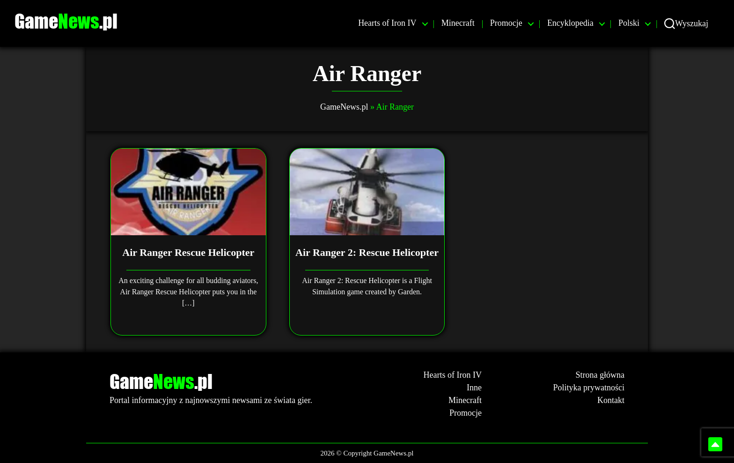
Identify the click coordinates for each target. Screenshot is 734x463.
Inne (474, 387)
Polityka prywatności (588, 387)
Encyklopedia (570, 23)
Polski (628, 23)
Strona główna (600, 375)
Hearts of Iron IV (387, 23)
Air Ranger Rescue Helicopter (188, 252)
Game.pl (72, 21)
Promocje (506, 23)
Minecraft (458, 23)
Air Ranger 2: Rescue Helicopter (367, 252)
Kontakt (610, 400)
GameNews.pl (344, 107)
